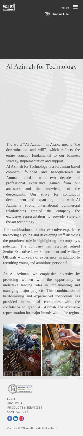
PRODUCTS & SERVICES (24, 407)
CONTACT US (17, 411)
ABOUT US (15, 403)
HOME (12, 399)
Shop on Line (56, 14)
